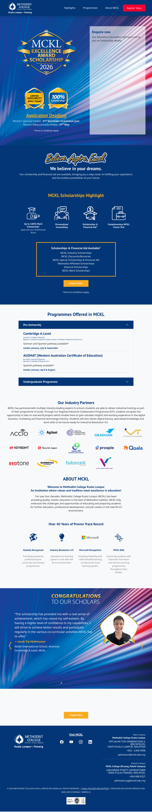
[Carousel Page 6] (74, 683)
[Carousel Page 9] (82, 683)
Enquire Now (76, 715)
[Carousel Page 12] (90, 683)
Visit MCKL (76, 735)
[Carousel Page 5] (72, 683)
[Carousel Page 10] (85, 683)
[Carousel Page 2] (64, 683)
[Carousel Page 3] (66, 683)
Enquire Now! (76, 283)
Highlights (69, 7)
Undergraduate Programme (40, 382)
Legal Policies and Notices (95, 789)
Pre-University (32, 325)
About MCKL (112, 7)
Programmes (90, 7)
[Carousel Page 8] (80, 683)
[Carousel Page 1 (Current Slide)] (61, 683)
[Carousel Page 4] (69, 683)
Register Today (134, 8)
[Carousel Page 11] (88, 683)
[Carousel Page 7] (77, 683)
